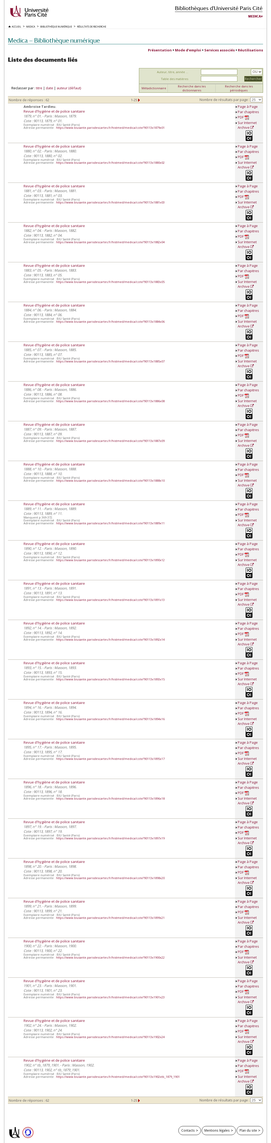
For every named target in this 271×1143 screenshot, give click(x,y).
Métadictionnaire (154, 88)
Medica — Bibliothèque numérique (54, 40)
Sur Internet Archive (247, 125)
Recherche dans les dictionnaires (192, 88)
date (49, 88)
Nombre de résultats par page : (225, 99)
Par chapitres (248, 111)
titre (39, 88)
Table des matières (174, 79)
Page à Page (248, 106)
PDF (243, 117)
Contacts (188, 1130)
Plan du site (248, 1130)
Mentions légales (217, 1130)
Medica (254, 16)
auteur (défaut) (69, 88)
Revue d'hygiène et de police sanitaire (54, 111)
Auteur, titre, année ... (172, 72)
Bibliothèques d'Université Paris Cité (219, 8)
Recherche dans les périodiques (239, 88)
